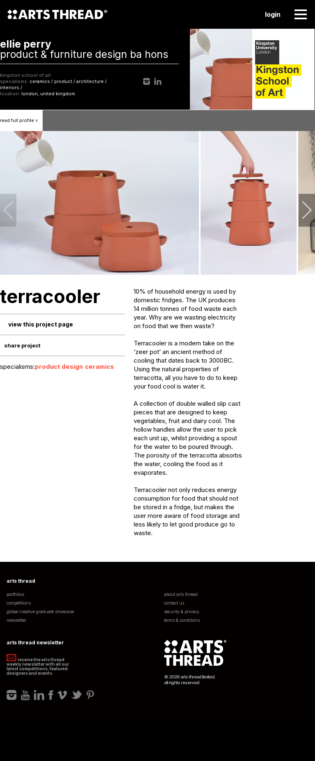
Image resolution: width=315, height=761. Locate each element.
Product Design (59, 366)
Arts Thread (57, 14)
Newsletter (16, 620)
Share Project (22, 345)
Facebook (50, 695)
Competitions (19, 603)
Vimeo (62, 695)
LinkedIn (158, 81)
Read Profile (21, 120)
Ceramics (99, 366)
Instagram (146, 81)
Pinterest (90, 695)
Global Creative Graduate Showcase (40, 611)
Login (273, 14)
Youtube (25, 695)
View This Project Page (40, 324)
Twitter (76, 695)
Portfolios (15, 594)
